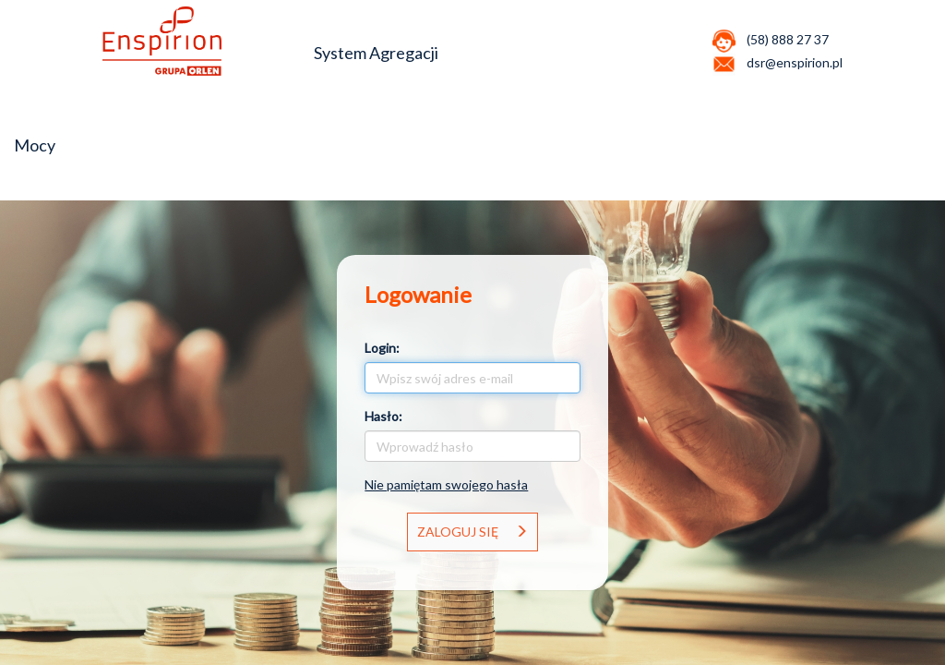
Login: (382, 348)
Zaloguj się (472, 531)
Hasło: (383, 416)
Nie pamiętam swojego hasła (446, 484)
